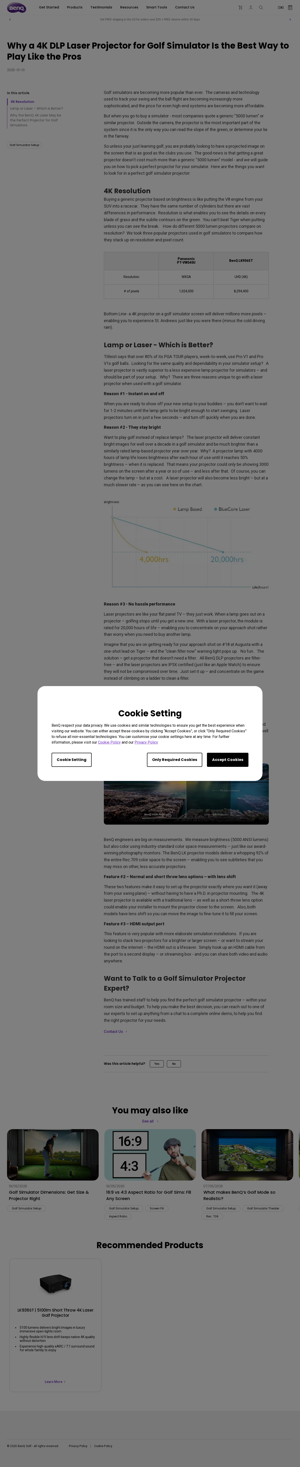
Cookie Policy (109, 742)
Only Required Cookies (174, 759)
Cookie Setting (71, 759)
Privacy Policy (146, 742)
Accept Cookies (227, 759)
